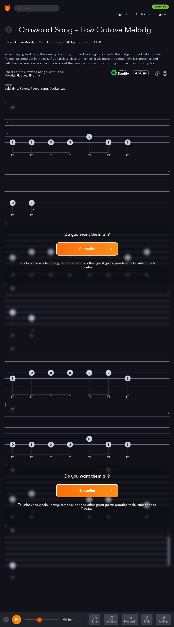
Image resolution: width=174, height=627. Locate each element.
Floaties (22, 75)
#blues (24, 88)
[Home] (7, 8)
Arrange (111, 619)
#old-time (11, 88)
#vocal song (39, 88)
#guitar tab (57, 88)
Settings (163, 619)
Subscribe (160, 6)
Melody (10, 75)
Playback (129, 619)
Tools (147, 619)
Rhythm (34, 75)
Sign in (161, 14)
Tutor (95, 619)
